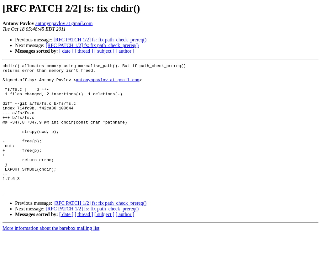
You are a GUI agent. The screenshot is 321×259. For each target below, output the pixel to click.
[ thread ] (84, 51)
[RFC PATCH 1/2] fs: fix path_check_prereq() (100, 39)
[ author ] (125, 51)
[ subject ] (104, 51)
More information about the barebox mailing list (51, 253)
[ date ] (66, 51)
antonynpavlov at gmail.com (64, 23)
